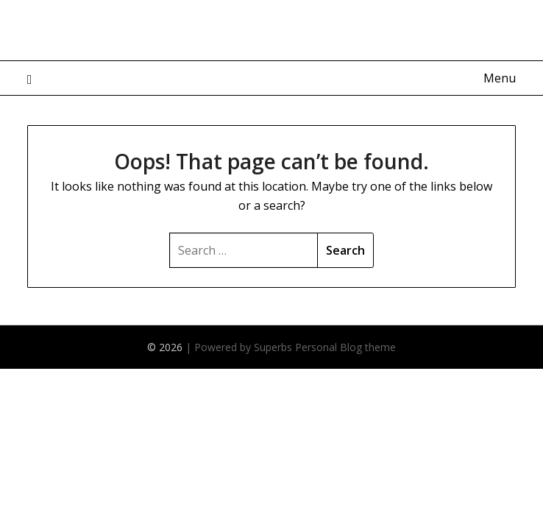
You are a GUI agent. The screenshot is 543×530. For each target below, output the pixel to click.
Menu (499, 78)
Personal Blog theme (345, 347)
